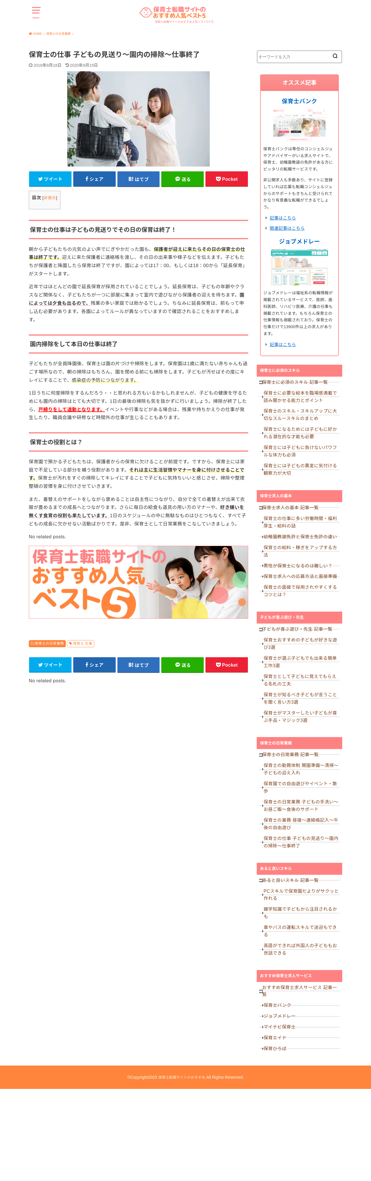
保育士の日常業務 (49, 646)
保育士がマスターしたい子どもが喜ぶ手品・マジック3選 (303, 764)
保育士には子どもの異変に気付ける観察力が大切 (303, 483)
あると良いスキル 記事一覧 (292, 945)
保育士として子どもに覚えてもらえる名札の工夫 (302, 723)
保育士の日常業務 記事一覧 (292, 805)
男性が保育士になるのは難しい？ (300, 592)
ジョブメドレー (299, 241)
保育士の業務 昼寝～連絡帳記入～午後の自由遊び (301, 883)
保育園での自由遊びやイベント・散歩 (303, 842)
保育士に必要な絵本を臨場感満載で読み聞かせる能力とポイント (303, 401)
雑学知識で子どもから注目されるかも (303, 983)
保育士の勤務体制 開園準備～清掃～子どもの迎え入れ (301, 822)
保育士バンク (299, 101)
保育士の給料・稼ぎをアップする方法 (303, 575)
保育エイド (279, 1125)
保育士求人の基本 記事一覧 (292, 524)
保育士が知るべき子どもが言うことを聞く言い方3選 (303, 743)
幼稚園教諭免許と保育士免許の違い (303, 558)
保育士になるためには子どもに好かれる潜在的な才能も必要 (303, 442)
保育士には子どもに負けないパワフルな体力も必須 (303, 462)
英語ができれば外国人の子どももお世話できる (303, 1024)
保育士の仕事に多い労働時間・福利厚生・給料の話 (303, 541)
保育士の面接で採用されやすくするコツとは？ (303, 623)
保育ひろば (279, 1139)
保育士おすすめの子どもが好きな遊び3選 (303, 681)
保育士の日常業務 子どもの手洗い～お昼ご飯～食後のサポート (301, 863)
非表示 (50, 200)
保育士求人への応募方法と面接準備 (303, 606)
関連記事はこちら (287, 228)
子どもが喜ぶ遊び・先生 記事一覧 (298, 664)
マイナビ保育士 (283, 1111)
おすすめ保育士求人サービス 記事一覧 (300, 1068)
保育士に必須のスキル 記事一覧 (296, 384)
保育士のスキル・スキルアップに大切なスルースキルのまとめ (303, 421)
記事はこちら (283, 218)
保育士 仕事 (82, 646)
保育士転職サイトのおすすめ (182, 1169)
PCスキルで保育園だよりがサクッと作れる (301, 962)
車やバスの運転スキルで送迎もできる (303, 1003)
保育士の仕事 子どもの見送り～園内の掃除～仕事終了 (301, 904)
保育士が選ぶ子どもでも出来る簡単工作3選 (303, 702)
